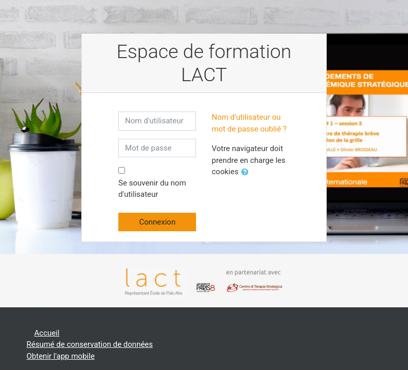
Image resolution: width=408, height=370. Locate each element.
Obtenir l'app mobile (61, 356)
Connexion (157, 222)
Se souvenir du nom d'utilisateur (152, 188)
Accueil (47, 333)
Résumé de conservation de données (90, 344)
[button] (247, 172)
